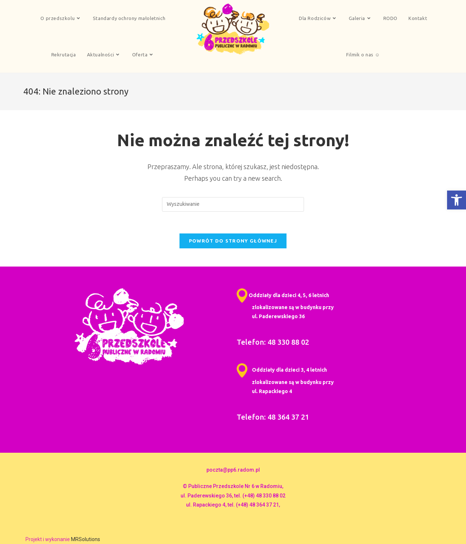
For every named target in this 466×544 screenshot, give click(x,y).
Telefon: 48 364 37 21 (273, 417)
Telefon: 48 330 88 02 (273, 342)
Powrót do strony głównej (233, 240)
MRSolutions (85, 539)
